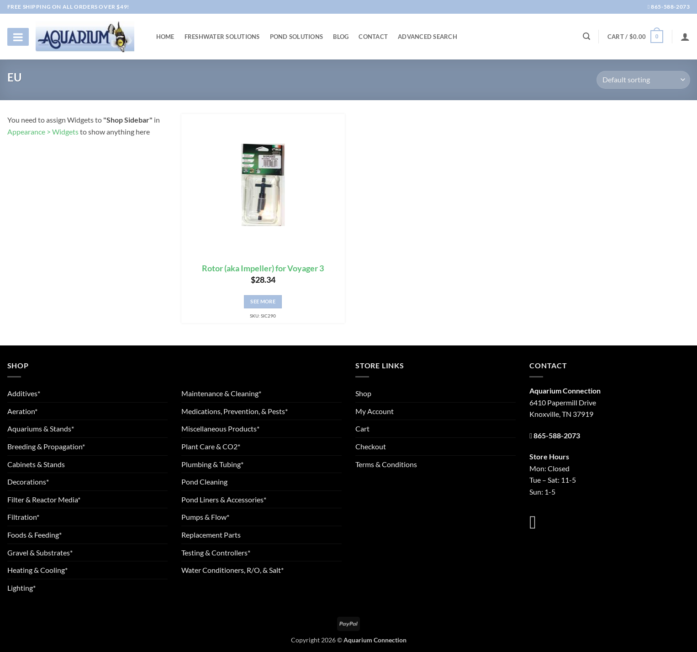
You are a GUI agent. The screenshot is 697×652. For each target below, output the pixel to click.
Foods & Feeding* (34, 534)
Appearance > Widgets (43, 131)
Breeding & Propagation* (46, 446)
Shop (363, 393)
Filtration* (23, 516)
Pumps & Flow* (205, 516)
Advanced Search (427, 36)
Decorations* (28, 481)
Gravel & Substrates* (40, 552)
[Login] (685, 37)
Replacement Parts (211, 534)
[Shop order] (643, 80)
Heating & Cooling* (37, 570)
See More (262, 301)
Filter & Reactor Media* (43, 499)
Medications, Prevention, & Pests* (234, 411)
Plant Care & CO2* (210, 446)
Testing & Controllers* (215, 552)
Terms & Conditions (386, 464)
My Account (374, 411)
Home (165, 36)
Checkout (370, 446)
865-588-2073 (669, 6)
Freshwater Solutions (222, 36)
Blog (340, 36)
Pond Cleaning (204, 481)
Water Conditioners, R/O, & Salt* (232, 570)
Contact (373, 36)
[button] (635, 36)
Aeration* (22, 411)
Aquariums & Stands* (40, 428)
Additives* (23, 393)
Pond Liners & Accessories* (223, 499)
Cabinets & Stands (36, 464)
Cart (362, 428)
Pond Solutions (296, 36)
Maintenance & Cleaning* (221, 393)
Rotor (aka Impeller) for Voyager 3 (263, 268)
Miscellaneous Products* (220, 428)
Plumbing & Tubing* (212, 464)
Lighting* (21, 587)
